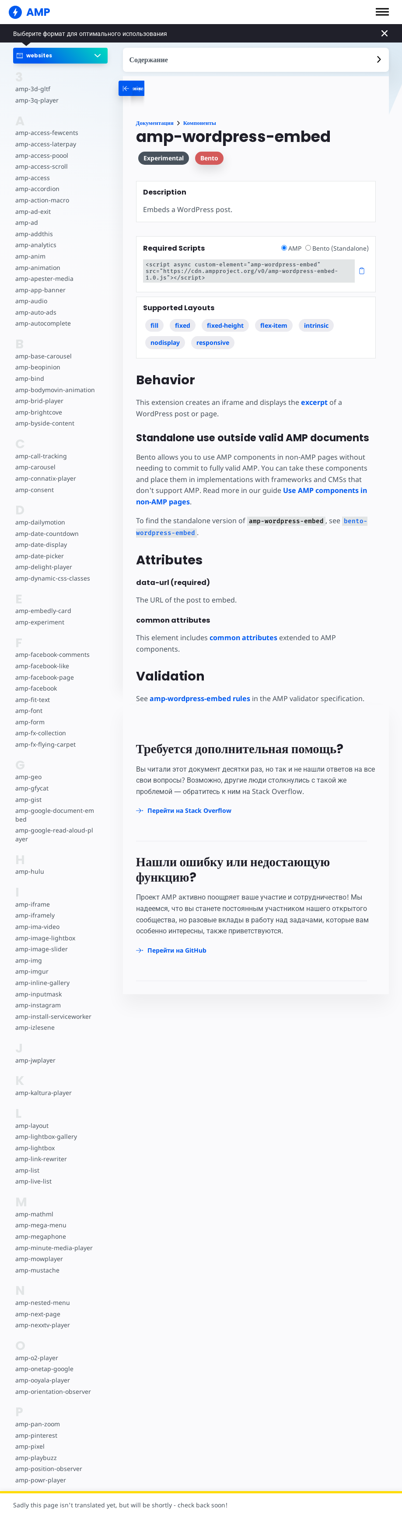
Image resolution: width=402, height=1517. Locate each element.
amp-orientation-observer (53, 1391)
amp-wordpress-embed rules (200, 698)
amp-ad (26, 222)
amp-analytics (35, 245)
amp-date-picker (39, 556)
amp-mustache (37, 1270)
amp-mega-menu (40, 1225)
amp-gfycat (32, 788)
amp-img (28, 960)
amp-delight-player (43, 567)
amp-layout (32, 1125)
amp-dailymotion (40, 522)
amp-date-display (41, 544)
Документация (155, 123)
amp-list (27, 1170)
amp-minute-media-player (54, 1248)
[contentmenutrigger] (255, 59)
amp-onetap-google (44, 1369)
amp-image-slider (41, 949)
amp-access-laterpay (45, 144)
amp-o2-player (36, 1358)
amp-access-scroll (41, 166)
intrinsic (316, 325)
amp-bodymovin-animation (55, 390)
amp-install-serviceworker (53, 1016)
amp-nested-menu (42, 1302)
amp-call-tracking (41, 456)
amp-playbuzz (36, 1457)
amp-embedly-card (43, 610)
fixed (182, 325)
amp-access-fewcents (46, 132)
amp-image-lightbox (45, 938)
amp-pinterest (36, 1435)
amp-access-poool (41, 155)
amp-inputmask (38, 994)
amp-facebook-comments (52, 654)
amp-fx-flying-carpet (45, 744)
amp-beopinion (37, 367)
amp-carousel (35, 467)
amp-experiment (39, 622)
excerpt (314, 402)
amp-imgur (32, 971)
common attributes (243, 637)
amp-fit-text (32, 699)
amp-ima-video (37, 926)
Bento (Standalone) (337, 248)
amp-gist (28, 799)
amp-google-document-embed (54, 814)
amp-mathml (34, 1214)
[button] (382, 11)
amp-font (28, 710)
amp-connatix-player (45, 478)
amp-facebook (36, 688)
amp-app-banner (40, 290)
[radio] (284, 248)
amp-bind (29, 378)
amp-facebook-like (42, 666)
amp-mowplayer (39, 1259)
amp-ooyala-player (42, 1380)
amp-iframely (35, 915)
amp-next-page (37, 1314)
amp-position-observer (48, 1468)
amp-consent (34, 490)
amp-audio (31, 301)
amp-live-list (33, 1181)
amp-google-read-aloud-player (54, 834)
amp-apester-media (44, 278)
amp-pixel (30, 1446)
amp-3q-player (37, 100)
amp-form (30, 722)
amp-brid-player (39, 401)
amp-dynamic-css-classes (52, 578)
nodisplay (165, 342)
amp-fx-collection (40, 733)
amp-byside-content (44, 423)
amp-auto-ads (35, 312)
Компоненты (199, 123)
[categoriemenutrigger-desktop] (164, 88)
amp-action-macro (42, 200)
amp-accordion (37, 188)
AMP (292, 248)
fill (154, 325)
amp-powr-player (40, 1480)
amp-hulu (29, 871)
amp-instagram (38, 1005)
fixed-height (225, 325)
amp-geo (28, 777)
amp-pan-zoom (37, 1424)
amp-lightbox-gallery (46, 1136)
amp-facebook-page (44, 677)
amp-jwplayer (35, 1060)
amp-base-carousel (43, 356)
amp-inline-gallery (42, 982)
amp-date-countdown (47, 533)
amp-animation (37, 267)
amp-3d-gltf (32, 89)
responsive (212, 342)
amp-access (32, 178)
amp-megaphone (40, 1236)
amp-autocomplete (43, 323)
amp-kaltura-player (43, 1092)
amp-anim (30, 256)
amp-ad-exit (33, 211)
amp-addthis (34, 234)
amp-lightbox (35, 1148)
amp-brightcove (38, 412)
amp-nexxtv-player (42, 1325)
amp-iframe (32, 904)
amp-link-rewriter (41, 1159)
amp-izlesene (35, 1027)
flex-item (273, 325)
